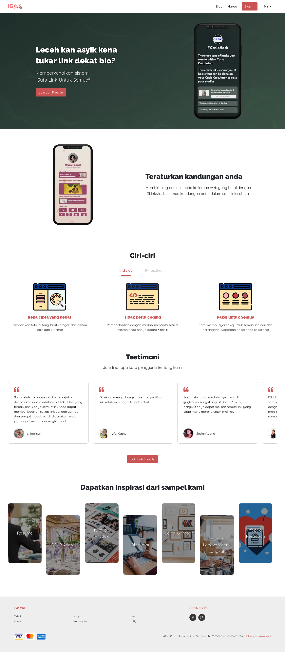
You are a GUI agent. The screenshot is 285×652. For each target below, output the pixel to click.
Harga (232, 6)
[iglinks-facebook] (193, 617)
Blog (219, 6)
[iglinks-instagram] (202, 617)
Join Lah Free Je (51, 92)
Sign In (249, 6)
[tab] (126, 270)
